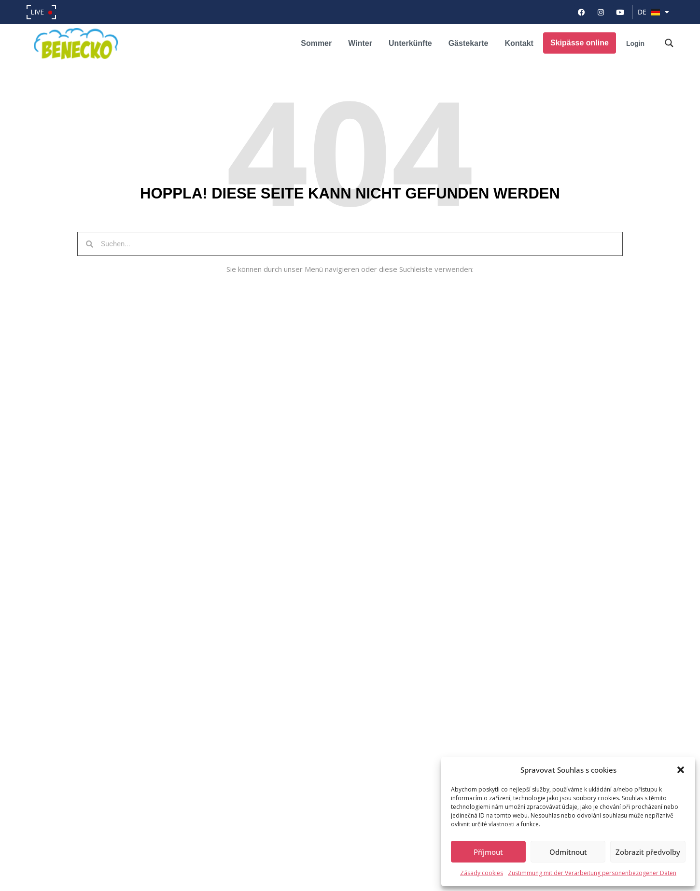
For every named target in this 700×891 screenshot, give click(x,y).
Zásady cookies (481, 873)
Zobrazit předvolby (648, 852)
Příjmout (488, 852)
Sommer (316, 43)
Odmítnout (568, 852)
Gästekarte (468, 43)
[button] (681, 770)
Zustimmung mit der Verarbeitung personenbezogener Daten (592, 873)
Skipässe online (579, 43)
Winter (360, 43)
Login (635, 43)
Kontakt (518, 43)
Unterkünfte (410, 43)
